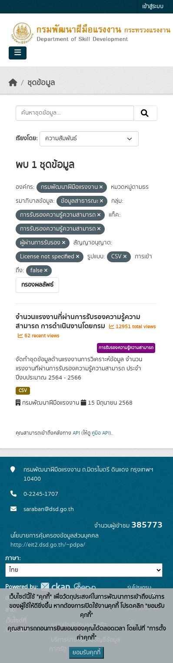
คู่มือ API (101, 433)
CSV (23, 390)
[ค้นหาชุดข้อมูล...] (75, 113)
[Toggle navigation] (18, 52)
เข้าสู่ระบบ (152, 7)
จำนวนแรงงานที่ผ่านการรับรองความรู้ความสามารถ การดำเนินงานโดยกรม (78, 321)
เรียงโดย (26, 138)
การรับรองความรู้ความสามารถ (126, 348)
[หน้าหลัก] (13, 83)
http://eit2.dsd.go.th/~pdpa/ (47, 545)
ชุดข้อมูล (41, 83)
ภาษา (12, 558)
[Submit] (145, 113)
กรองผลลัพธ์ (37, 284)
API (76, 433)
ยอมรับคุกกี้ (86, 652)
